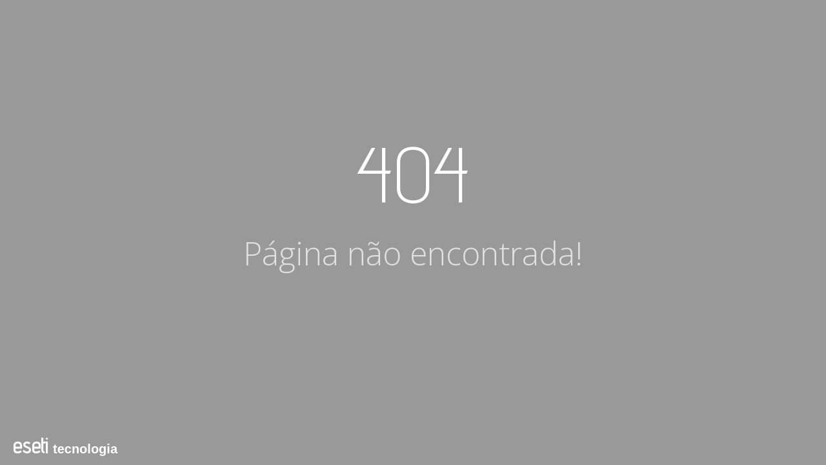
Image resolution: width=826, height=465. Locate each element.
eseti (30, 445)
